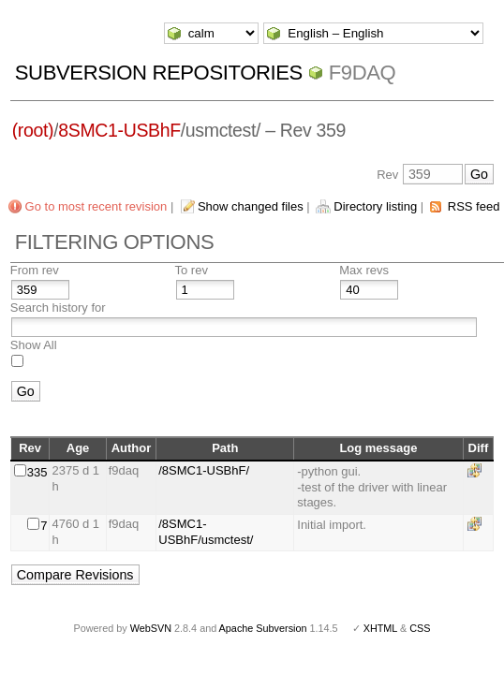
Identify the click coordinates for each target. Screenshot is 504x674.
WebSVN (150, 628)
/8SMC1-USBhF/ (203, 470)
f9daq (362, 72)
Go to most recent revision (96, 206)
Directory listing (375, 206)
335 (37, 472)
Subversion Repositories (159, 72)
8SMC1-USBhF (119, 130)
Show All (33, 345)
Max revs (364, 270)
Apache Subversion (263, 628)
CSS (419, 628)
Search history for (58, 307)
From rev (34, 270)
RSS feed (474, 206)
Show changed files (251, 206)
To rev (191, 270)
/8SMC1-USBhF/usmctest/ (205, 532)
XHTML (380, 628)
